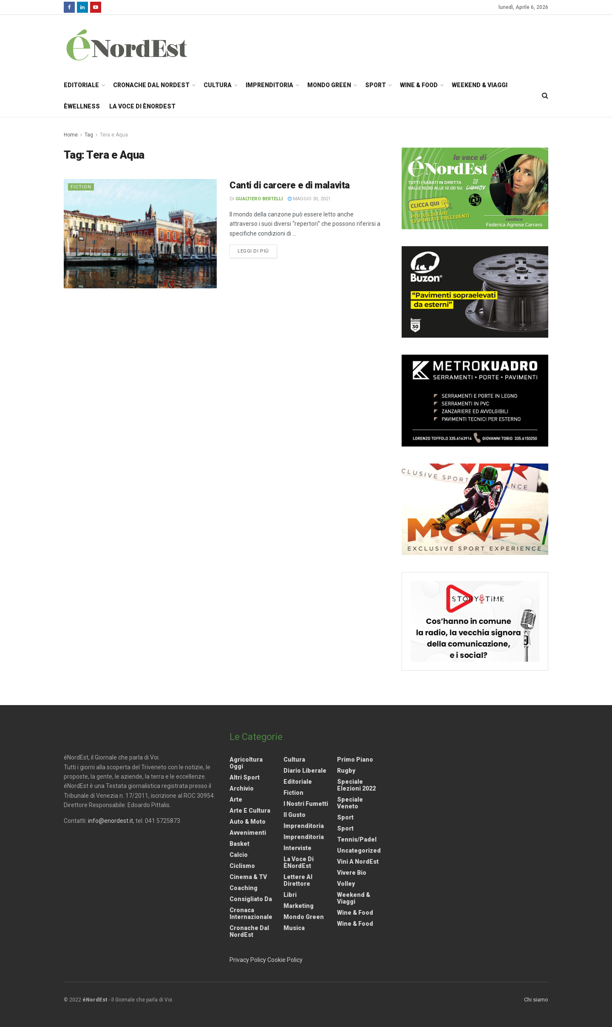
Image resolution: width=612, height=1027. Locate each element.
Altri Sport (245, 777)
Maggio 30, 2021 (309, 199)
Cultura (218, 85)
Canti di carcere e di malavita (290, 185)
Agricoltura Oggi (246, 763)
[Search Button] (545, 95)
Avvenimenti (248, 832)
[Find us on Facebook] (69, 7)
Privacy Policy (248, 959)
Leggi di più (257, 250)
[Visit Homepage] (138, 44)
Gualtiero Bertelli (259, 199)
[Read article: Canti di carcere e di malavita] (140, 233)
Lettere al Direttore (297, 880)
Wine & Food (419, 85)
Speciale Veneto (350, 803)
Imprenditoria (269, 85)
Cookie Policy (285, 959)
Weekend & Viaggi (479, 85)
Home (71, 135)
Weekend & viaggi (353, 898)
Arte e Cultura (250, 810)
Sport (375, 85)
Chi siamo (536, 999)
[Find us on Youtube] (95, 7)
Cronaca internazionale (251, 913)
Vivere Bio (351, 872)
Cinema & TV (248, 876)
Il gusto (294, 814)
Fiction (81, 187)
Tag (89, 135)
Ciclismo (242, 865)
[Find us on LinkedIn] (82, 7)
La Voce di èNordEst (142, 106)
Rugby (346, 770)
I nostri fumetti (305, 803)
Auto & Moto (248, 821)
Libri (290, 894)
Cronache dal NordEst (151, 85)
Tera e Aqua (114, 135)
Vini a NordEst (358, 861)
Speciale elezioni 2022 (356, 785)
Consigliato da (251, 899)
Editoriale (81, 85)
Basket (239, 843)
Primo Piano (355, 759)
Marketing (298, 905)
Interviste (297, 848)
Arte (236, 799)
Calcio (239, 854)
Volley (346, 883)
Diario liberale (304, 770)
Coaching (244, 888)
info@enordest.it (110, 820)
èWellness (82, 106)
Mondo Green (329, 85)
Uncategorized (359, 850)
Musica (294, 928)
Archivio (242, 788)
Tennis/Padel (357, 839)
